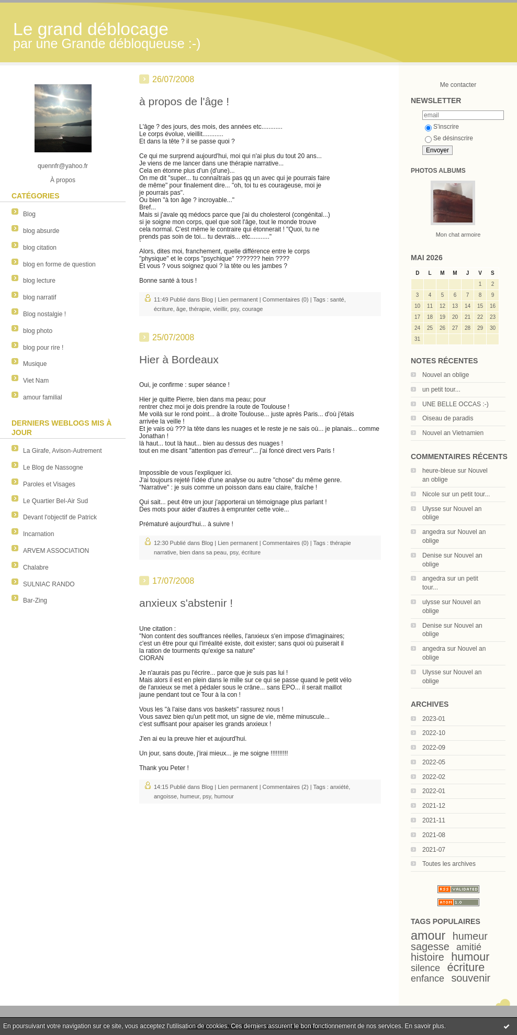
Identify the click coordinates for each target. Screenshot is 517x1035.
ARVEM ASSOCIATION (56, 550)
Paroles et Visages (49, 484)
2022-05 (433, 762)
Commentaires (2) (286, 787)
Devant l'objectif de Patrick (60, 517)
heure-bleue (439, 470)
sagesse (430, 946)
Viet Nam (36, 380)
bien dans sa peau (203, 552)
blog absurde (41, 231)
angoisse (165, 796)
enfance (427, 978)
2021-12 (433, 805)
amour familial (42, 397)
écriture (466, 967)
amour (428, 935)
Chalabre (36, 567)
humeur (470, 936)
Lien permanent (237, 299)
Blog (29, 214)
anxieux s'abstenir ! (186, 603)
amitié (468, 947)
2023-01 (433, 718)
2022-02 (433, 777)
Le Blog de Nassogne (53, 467)
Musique (35, 364)
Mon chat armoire (458, 234)
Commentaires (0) (286, 299)
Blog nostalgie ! (44, 314)
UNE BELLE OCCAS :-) (455, 404)
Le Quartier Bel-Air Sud (55, 501)
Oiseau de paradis (447, 418)
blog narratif (39, 297)
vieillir (220, 309)
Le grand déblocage (90, 29)
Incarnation (38, 534)
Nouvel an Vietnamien (453, 433)
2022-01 (433, 791)
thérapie (199, 309)
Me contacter (458, 84)
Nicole (431, 494)
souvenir (470, 978)
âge (181, 309)
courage (252, 309)
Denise (432, 555)
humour (470, 956)
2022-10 (433, 733)
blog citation (40, 247)
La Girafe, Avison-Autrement (62, 450)
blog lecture (39, 280)
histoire (427, 957)
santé (337, 299)
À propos (62, 180)
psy (234, 309)
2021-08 (433, 835)
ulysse (431, 602)
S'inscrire (442, 126)
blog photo (37, 331)
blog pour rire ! (43, 347)
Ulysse (431, 509)
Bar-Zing (35, 600)
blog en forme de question (59, 264)
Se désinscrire (449, 138)
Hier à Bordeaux (179, 359)
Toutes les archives (449, 863)
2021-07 (433, 849)
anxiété (339, 787)
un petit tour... (441, 389)
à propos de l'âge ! (184, 101)
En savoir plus (424, 1026)
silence (425, 968)
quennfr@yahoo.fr (63, 166)
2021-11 (433, 820)
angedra (433, 532)
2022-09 (433, 747)
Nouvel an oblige (445, 375)
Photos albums (438, 170)
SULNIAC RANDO (49, 584)
